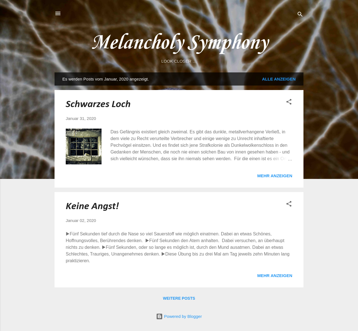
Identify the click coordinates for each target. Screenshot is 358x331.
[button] (289, 102)
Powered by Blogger (179, 316)
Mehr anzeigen (274, 175)
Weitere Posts (179, 298)
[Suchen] (300, 15)
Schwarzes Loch (98, 105)
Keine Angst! (92, 207)
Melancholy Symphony (179, 43)
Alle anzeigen (279, 79)
